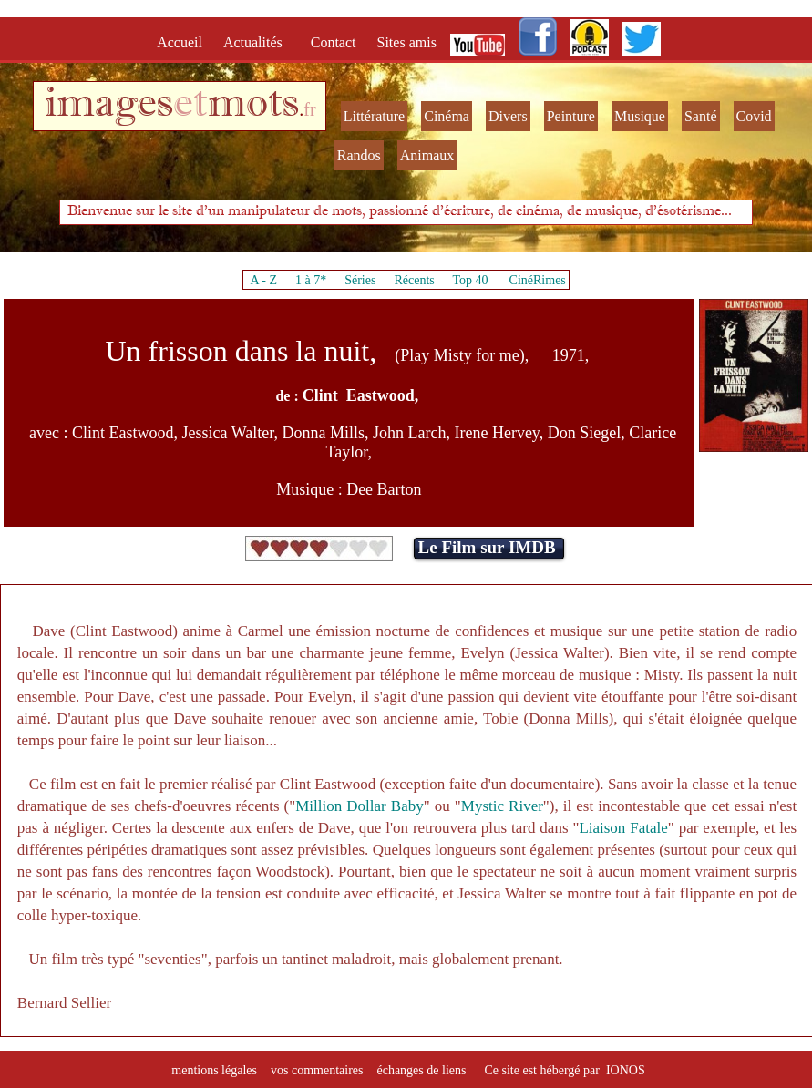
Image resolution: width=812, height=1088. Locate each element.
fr (309, 109)
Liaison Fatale (623, 828)
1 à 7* (310, 280)
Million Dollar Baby (359, 806)
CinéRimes (537, 280)
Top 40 (470, 280)
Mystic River (502, 806)
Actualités (258, 42)
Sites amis (407, 42)
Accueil (183, 42)
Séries (359, 280)
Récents (414, 280)
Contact (335, 42)
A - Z (263, 280)
